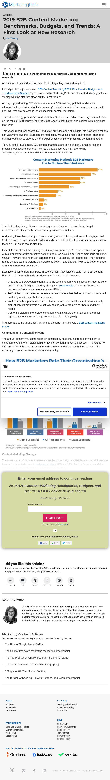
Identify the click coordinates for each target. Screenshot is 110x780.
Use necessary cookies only (54, 411)
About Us (10, 704)
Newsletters (11, 710)
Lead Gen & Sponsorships (17, 727)
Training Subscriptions (67, 704)
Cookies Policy (63, 739)
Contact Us (62, 724)
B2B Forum (62, 710)
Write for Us (11, 733)
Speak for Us (11, 736)
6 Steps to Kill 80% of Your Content (25, 671)
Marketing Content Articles (22, 634)
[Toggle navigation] (104, 4)
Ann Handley (12, 38)
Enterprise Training (65, 707)
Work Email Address (35, 504)
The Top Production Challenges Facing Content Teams (36, 657)
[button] (43, 542)
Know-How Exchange (66, 727)
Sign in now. (63, 524)
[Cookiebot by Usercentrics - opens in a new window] (94, 366)
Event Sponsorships (14, 730)
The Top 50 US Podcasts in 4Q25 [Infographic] (32, 664)
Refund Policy (63, 730)
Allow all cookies (89, 411)
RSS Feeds (11, 707)
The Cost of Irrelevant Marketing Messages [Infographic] (37, 651)
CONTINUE (55, 518)
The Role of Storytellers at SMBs (24, 644)
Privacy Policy (63, 736)
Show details (94, 402)
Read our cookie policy (20, 391)
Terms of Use (63, 733)
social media (66, 285)
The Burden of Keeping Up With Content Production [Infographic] (42, 678)
